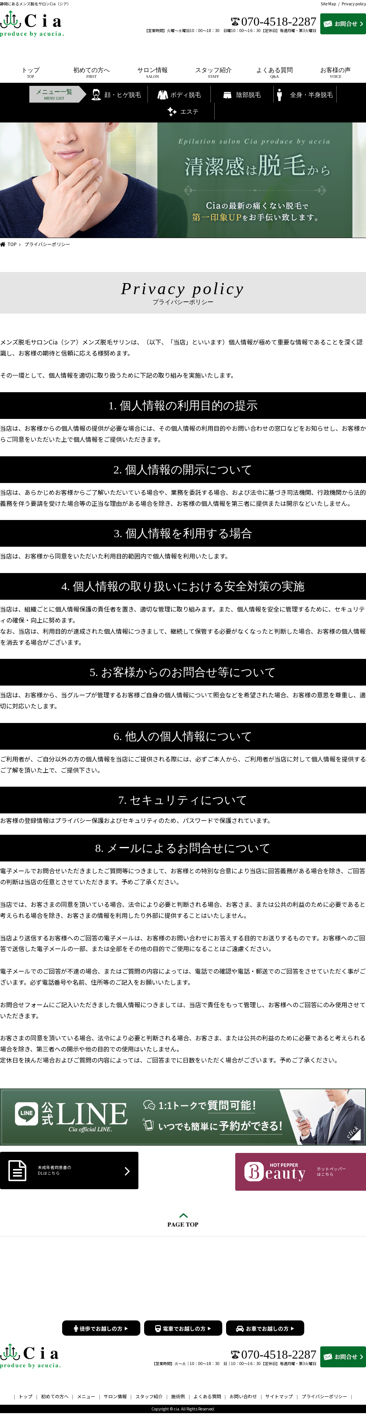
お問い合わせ (243, 1403)
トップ (25, 1403)
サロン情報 (115, 1403)
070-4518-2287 (278, 21)
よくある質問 (207, 1403)
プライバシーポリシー (324, 1403)
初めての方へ (55, 1403)
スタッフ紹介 (149, 1403)
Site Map (328, 4)
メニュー (86, 1403)
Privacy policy (354, 4)
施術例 (178, 1403)
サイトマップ (279, 1403)
